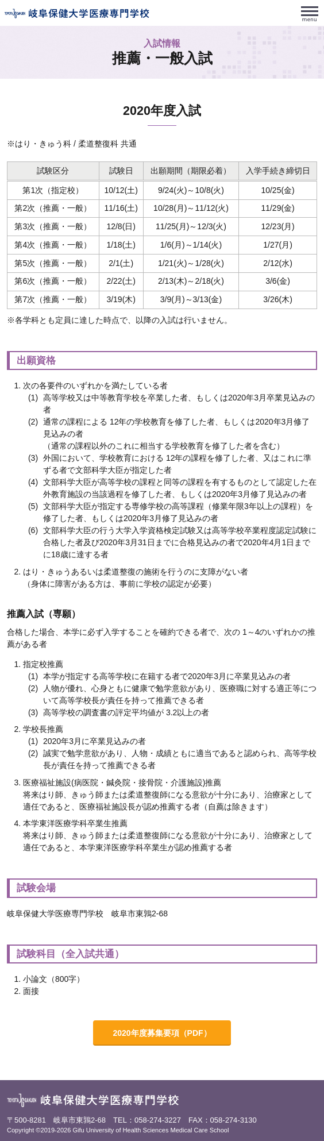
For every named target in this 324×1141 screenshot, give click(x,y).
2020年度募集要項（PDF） (162, 1033)
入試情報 (162, 43)
